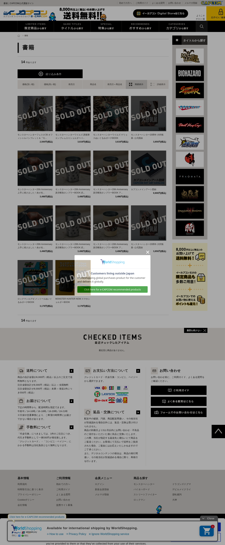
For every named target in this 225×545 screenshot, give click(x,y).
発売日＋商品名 (114, 84)
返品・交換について (104, 412)
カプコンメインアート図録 (143, 189)
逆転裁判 (177, 494)
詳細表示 (161, 84)
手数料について (34, 427)
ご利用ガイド (142, 3)
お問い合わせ (174, 3)
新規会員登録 (102, 489)
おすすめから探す (140, 26)
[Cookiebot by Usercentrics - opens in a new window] (22, 538)
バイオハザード (142, 489)
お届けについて (34, 401)
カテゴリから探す (177, 26)
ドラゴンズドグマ (181, 484)
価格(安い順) (28, 84)
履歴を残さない (194, 330)
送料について (32, 370)
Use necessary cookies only (195, 517)
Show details (184, 538)
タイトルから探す (72, 26)
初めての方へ (125, 3)
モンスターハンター (144, 484)
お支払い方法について (106, 370)
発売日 (71, 84)
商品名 (93, 84)
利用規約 (22, 484)
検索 (201, 26)
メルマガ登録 (191, 3)
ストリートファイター (145, 494)
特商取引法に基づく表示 (30, 489)
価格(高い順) (50, 84)
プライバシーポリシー (29, 494)
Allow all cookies (195, 507)
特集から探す (106, 26)
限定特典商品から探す (35, 26)
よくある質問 (158, 3)
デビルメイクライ (181, 489)
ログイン (99, 484)
